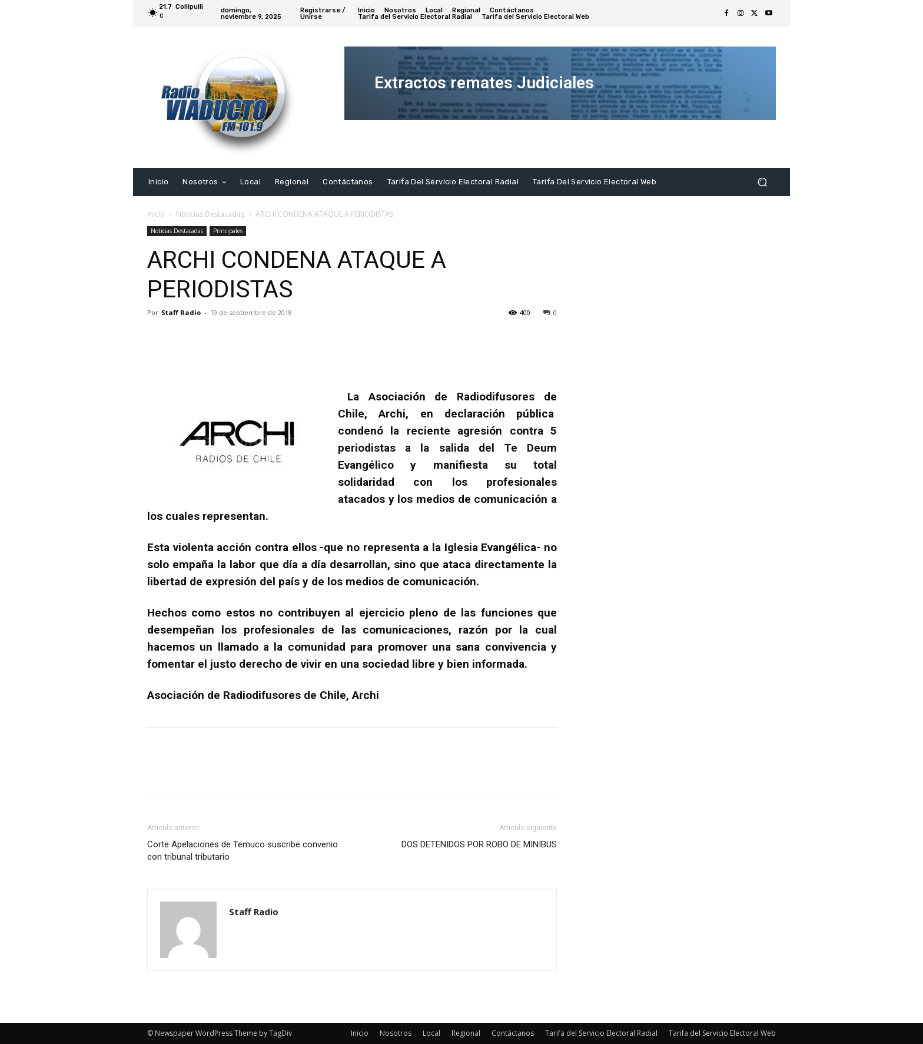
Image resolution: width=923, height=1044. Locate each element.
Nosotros (395, 1033)
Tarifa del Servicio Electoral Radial (601, 1033)
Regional (465, 1033)
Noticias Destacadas (210, 214)
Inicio (156, 214)
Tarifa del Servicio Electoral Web (722, 1033)
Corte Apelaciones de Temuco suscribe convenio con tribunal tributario (242, 850)
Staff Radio (181, 312)
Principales (228, 231)
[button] (762, 181)
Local (431, 1033)
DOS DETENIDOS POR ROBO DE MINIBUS (479, 844)
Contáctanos (513, 1033)
